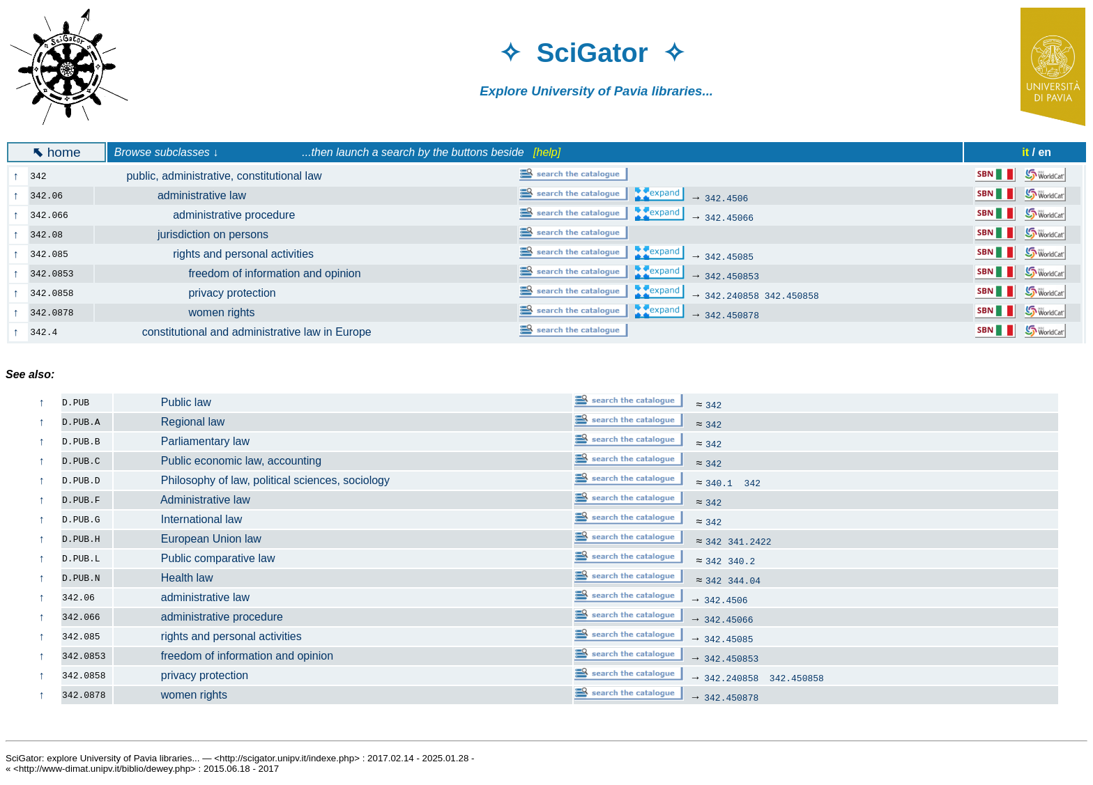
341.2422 (749, 541)
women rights (182, 312)
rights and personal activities (212, 254)
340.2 (741, 560)
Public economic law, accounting (217, 461)
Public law (162, 402)
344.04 (744, 580)
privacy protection (193, 293)
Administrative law (182, 500)
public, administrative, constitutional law (216, 176)
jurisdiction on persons (189, 234)
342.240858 (732, 295)
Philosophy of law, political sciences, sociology (252, 480)
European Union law (187, 539)
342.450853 (732, 276)
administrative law (178, 195)
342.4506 (726, 198)
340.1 (721, 482)
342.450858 (792, 295)
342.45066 (729, 217)
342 (713, 404)
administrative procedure (203, 215)
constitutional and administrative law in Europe (241, 332)
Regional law (169, 422)
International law (178, 519)
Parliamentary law (182, 441)
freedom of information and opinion (235, 273)
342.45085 (729, 256)
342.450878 (732, 315)
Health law (163, 578)
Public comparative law (194, 558)
